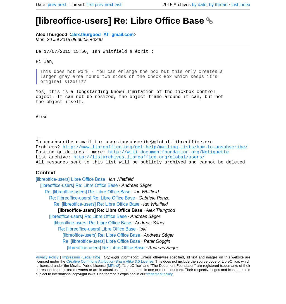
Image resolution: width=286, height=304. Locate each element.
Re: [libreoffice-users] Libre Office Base (97, 254)
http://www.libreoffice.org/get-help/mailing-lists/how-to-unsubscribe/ (155, 169)
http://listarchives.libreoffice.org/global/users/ (138, 181)
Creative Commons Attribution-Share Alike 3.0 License (109, 287)
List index (240, 4)
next (62, 4)
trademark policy (159, 300)
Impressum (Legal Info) (81, 283)
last (118, 4)
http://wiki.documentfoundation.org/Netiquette (168, 175)
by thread (218, 4)
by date (199, 4)
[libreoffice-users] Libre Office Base (70, 205)
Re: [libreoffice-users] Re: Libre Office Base (87, 217)
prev (52, 4)
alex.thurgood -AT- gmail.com (102, 34)
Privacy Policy (47, 283)
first (90, 4)
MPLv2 (113, 291)
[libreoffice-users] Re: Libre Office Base (124, 21)
